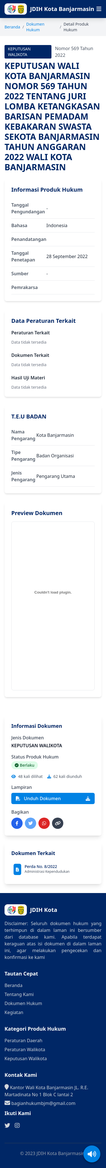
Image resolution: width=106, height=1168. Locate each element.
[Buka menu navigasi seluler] (98, 9)
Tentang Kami (19, 994)
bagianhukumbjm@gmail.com (40, 1103)
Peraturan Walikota (25, 1049)
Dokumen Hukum (35, 26)
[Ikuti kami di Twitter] (7, 1125)
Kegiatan (14, 1012)
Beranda (12, 27)
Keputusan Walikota (26, 1058)
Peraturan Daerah (23, 1040)
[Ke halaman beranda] (60, 9)
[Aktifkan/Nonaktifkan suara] (91, 1153)
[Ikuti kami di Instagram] (17, 1125)
